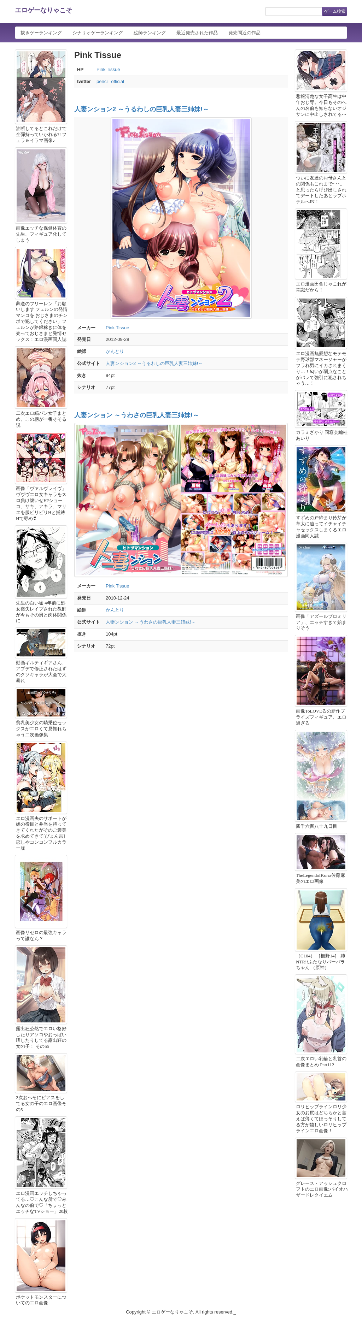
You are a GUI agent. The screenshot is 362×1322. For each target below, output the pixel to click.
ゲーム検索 (334, 11)
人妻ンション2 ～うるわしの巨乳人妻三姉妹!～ (141, 109)
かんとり (115, 351)
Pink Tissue (108, 69)
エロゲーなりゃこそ (43, 10)
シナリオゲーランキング (97, 32)
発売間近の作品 (244, 32)
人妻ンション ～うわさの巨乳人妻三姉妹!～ (136, 415)
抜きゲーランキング (41, 32)
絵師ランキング (150, 32)
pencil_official (110, 81)
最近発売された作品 (197, 32)
